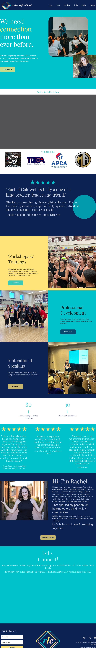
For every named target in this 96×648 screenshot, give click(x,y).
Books (76, 5)
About (58, 5)
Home (51, 5)
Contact (92, 5)
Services (67, 5)
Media (84, 5)
